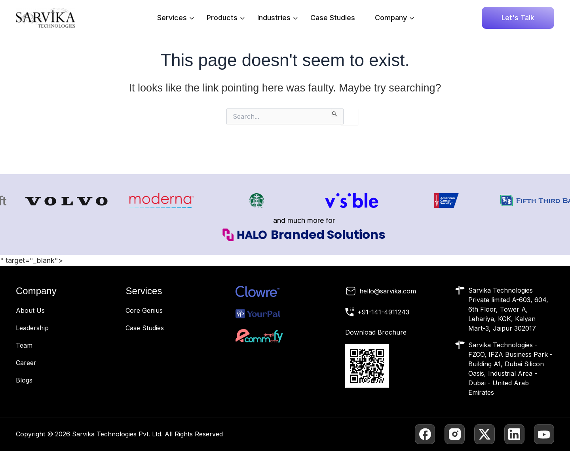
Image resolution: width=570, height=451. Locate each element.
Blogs (24, 380)
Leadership (32, 328)
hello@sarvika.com (387, 291)
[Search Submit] (335, 112)
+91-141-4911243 (383, 312)
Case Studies (332, 17)
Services (175, 18)
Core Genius (144, 310)
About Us (30, 310)
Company (394, 18)
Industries (277, 18)
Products (226, 18)
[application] (190, 18)
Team (24, 345)
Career (26, 363)
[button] (518, 18)
